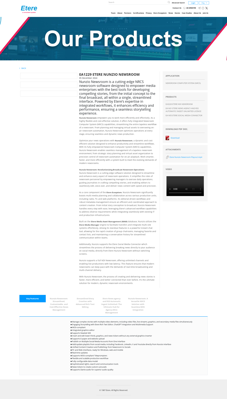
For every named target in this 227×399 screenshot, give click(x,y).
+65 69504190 (189, 8)
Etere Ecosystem (160, 13)
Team (113, 13)
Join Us (205, 13)
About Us (197, 13)
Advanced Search (178, 3)
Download (175, 138)
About (119, 13)
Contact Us (177, 8)
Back (22, 68)
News (171, 13)
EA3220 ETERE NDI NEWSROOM (179, 104)
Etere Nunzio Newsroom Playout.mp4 (184, 157)
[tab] (32, 298)
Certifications (138, 13)
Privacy (149, 13)
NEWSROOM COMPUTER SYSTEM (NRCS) (183, 83)
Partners (127, 13)
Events (177, 13)
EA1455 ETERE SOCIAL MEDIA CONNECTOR (184, 115)
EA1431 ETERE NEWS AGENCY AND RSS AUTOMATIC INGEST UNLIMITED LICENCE (183, 109)
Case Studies (187, 13)
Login (193, 3)
